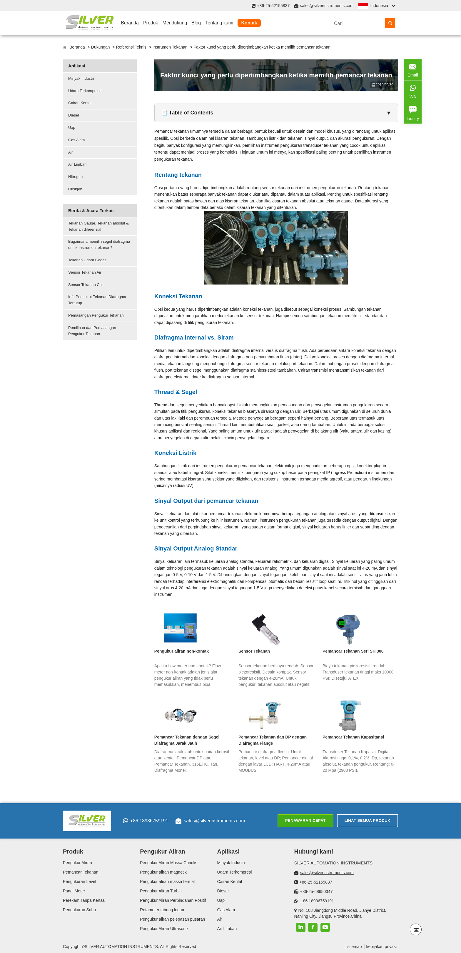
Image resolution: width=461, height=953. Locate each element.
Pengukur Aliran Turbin (161, 891)
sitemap (355, 946)
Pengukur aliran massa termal (167, 881)
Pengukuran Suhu (79, 909)
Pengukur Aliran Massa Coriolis (168, 862)
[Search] (390, 23)
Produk (150, 22)
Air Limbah (77, 164)
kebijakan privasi (381, 946)
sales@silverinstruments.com (326, 5)
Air (70, 152)
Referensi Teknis (131, 47)
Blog (196, 22)
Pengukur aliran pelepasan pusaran (172, 919)
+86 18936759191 (145, 821)
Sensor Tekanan (254, 651)
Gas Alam (76, 140)
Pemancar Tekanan (80, 872)
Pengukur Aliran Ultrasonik (164, 928)
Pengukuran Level (79, 881)
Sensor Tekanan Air (84, 272)
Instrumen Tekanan (170, 47)
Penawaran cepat (305, 820)
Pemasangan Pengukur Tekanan (95, 315)
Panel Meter (74, 891)
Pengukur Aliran (77, 862)
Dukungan (100, 47)
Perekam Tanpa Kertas (84, 900)
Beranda (130, 22)
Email (413, 69)
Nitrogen (75, 176)
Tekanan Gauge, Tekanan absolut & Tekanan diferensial (98, 226)
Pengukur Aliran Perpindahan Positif (173, 900)
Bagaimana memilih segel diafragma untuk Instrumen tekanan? (99, 244)
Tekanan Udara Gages (87, 260)
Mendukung (175, 22)
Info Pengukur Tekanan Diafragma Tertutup (97, 300)
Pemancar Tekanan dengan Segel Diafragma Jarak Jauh (187, 740)
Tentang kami (219, 22)
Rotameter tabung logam (162, 909)
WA (413, 90)
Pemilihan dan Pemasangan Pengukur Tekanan (92, 330)
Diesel (73, 115)
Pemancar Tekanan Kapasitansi (353, 737)
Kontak (249, 22)
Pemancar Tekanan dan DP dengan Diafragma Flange (272, 740)
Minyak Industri (81, 78)
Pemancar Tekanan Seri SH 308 (353, 651)
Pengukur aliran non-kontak (181, 651)
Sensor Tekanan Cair (86, 284)
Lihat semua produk (367, 820)
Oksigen (75, 189)
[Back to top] (416, 929)
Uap (71, 127)
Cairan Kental (79, 103)
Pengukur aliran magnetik (163, 872)
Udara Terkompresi (84, 91)
